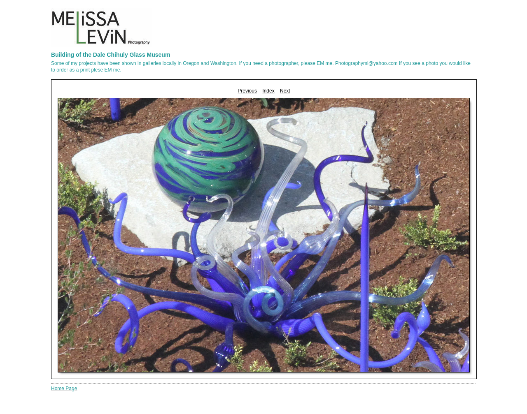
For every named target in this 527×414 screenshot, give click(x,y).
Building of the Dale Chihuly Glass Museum (110, 54)
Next (285, 91)
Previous (247, 91)
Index (268, 91)
